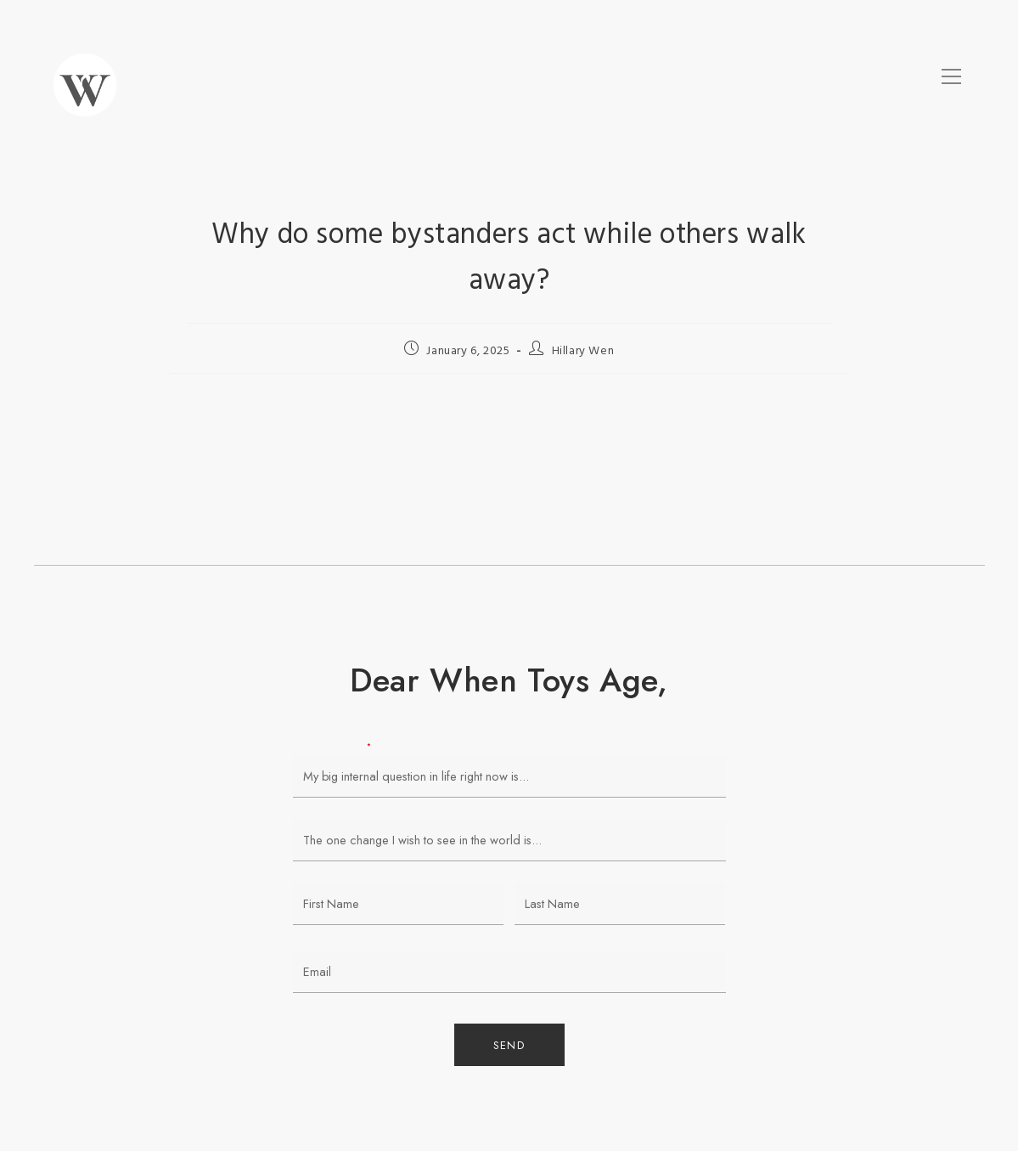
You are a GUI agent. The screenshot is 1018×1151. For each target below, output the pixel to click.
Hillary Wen (583, 351)
